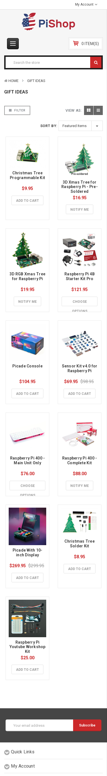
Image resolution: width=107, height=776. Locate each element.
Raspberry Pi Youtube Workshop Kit (28, 647)
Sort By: (49, 126)
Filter (17, 110)
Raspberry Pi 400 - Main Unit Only (28, 460)
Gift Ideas (36, 81)
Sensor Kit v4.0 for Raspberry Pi (80, 368)
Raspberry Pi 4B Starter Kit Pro (80, 276)
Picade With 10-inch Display (28, 552)
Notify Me (79, 210)
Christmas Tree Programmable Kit (27, 175)
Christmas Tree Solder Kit (80, 543)
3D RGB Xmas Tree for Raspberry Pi (28, 276)
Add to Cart (27, 201)
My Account (86, 4)
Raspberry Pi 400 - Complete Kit (80, 460)
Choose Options (79, 303)
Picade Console (27, 366)
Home (13, 81)
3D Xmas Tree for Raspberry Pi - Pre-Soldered (79, 187)
